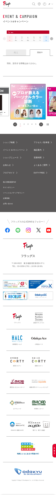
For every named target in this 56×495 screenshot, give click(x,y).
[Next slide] (41, 124)
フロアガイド (9, 173)
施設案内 (38, 150)
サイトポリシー (8, 187)
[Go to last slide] (15, 124)
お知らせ (7, 165)
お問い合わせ (8, 204)
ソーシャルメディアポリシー (13, 193)
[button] (20, 124)
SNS (54, 451)
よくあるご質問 (40, 165)
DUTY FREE (39, 173)
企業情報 (6, 198)
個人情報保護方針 (9, 182)
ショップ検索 (9, 142)
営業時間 (38, 158)
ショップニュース (11, 158)
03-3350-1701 (23, 266)
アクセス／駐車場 (41, 142)
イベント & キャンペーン (14, 150)
